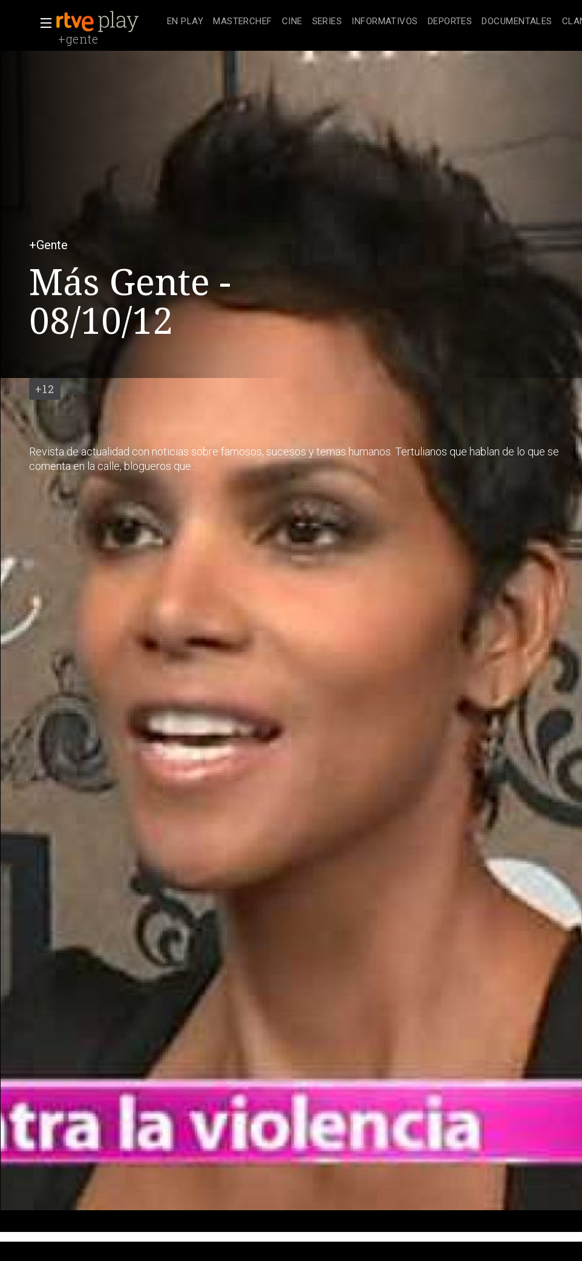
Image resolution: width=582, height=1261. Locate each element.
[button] (42, 23)
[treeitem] (185, 22)
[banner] (109, 22)
